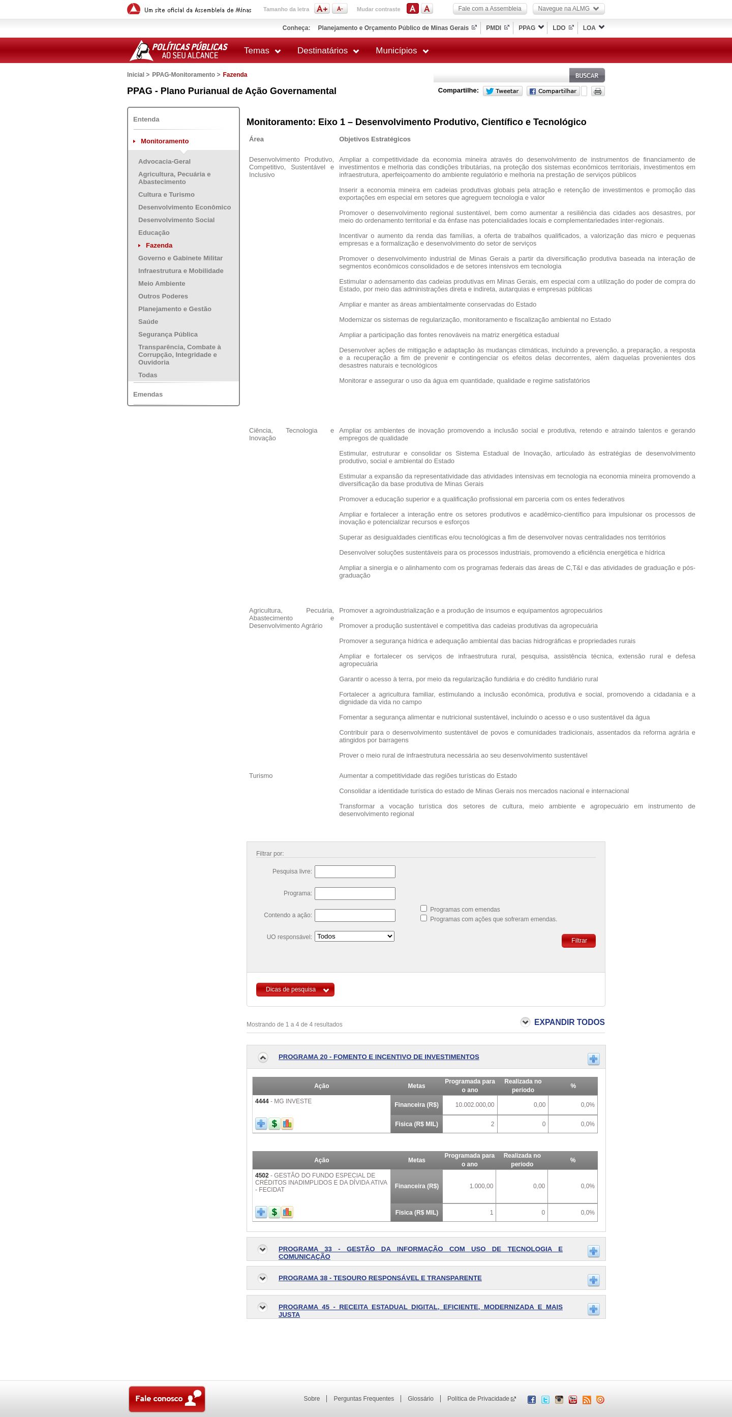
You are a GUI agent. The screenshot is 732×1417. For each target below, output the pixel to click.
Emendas (148, 394)
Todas (148, 375)
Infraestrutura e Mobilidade (181, 271)
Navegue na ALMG (568, 8)
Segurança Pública (168, 334)
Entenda (146, 119)
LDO (559, 28)
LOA (589, 28)
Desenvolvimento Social (176, 220)
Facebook (553, 91)
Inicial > (138, 74)
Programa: (298, 893)
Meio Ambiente (162, 283)
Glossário (421, 1398)
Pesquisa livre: (292, 871)
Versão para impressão (598, 91)
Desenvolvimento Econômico (184, 207)
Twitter (503, 91)
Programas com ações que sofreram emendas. (493, 919)
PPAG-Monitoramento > (186, 74)
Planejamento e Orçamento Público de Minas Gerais (393, 28)
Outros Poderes (163, 296)
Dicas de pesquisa (291, 989)
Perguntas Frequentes (363, 1398)
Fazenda (159, 245)
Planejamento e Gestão (174, 309)
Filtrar (579, 940)
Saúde (148, 321)
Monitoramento (165, 141)
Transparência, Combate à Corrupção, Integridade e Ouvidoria (179, 354)
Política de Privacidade (478, 1398)
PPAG (526, 28)
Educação (154, 232)
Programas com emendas (465, 909)
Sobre (311, 1398)
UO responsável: (289, 937)
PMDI (493, 28)
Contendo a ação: (288, 915)
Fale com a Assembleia (490, 8)
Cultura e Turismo (166, 194)
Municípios (402, 50)
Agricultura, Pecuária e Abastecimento (174, 178)
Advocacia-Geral (164, 161)
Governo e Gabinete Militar (180, 258)
